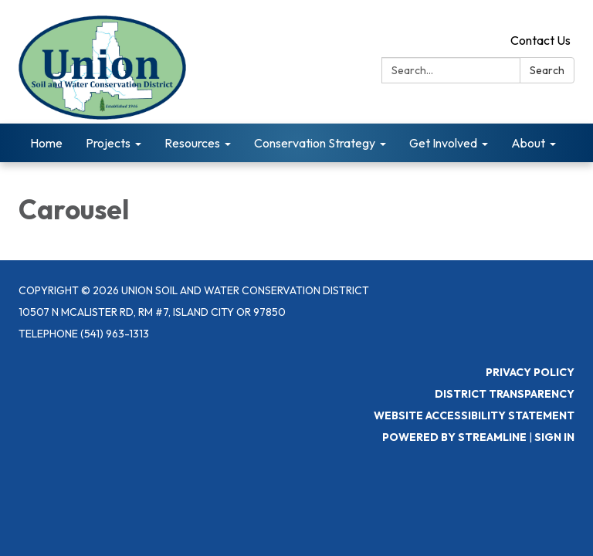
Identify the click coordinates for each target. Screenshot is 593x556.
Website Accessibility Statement (474, 415)
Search (547, 70)
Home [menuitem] (46, 143)
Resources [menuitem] (192, 143)
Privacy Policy (530, 372)
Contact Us (540, 40)
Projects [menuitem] (108, 143)
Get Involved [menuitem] (443, 143)
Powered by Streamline (454, 437)
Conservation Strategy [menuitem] (314, 143)
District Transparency (504, 394)
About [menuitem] (528, 143)
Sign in (554, 437)
